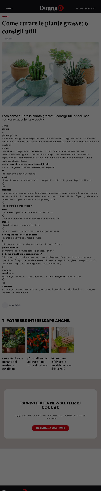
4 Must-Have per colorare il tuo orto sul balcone (38, 361)
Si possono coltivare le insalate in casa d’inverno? (61, 363)
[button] (7, 8)
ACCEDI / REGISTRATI (85, 8)
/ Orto (5, 16)
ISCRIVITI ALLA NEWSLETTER (50, 428)
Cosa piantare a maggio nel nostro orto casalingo (12, 363)
